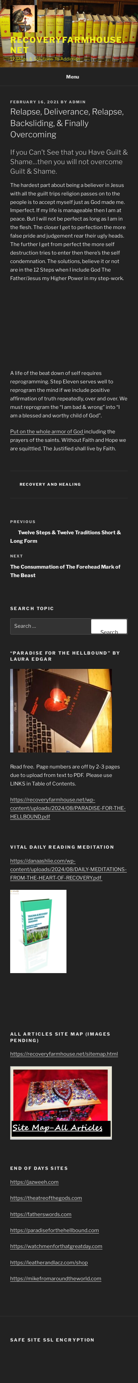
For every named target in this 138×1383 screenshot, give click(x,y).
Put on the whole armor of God (47, 432)
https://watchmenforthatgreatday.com (56, 1246)
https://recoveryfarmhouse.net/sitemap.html (64, 1054)
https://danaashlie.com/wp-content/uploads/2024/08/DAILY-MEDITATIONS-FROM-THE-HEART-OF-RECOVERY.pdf (68, 869)
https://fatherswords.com (41, 1214)
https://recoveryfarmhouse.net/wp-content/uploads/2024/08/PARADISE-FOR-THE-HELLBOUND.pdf (68, 808)
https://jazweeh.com (34, 1182)
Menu (69, 77)
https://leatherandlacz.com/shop (49, 1263)
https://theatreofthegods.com (46, 1198)
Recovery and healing (50, 484)
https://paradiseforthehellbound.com (54, 1230)
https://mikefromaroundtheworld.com (55, 1279)
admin (77, 102)
